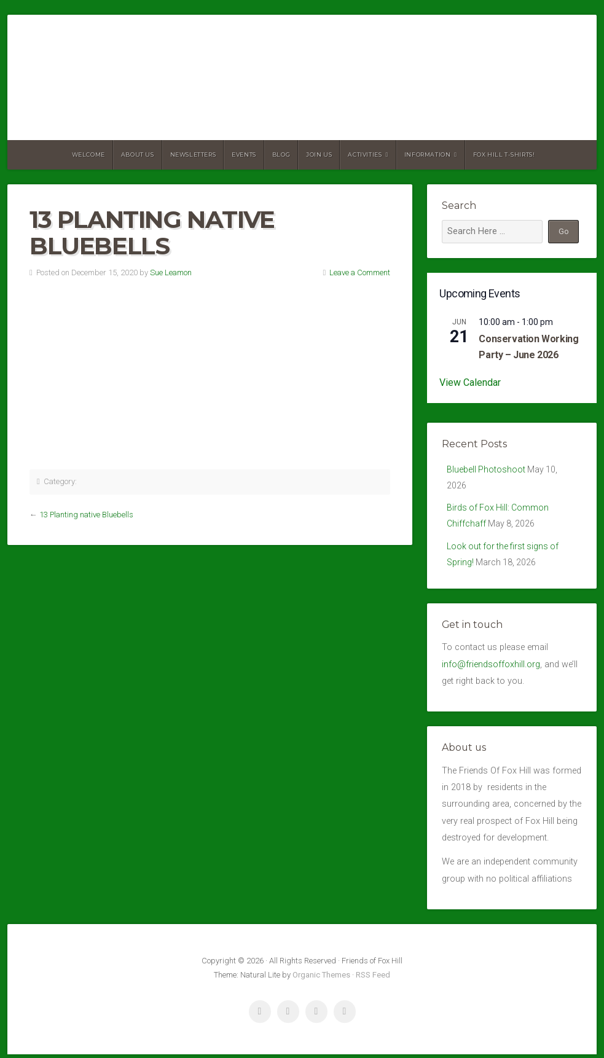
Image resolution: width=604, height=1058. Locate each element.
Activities (365, 154)
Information (427, 154)
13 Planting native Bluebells (86, 514)
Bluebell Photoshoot (486, 469)
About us (137, 154)
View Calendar (470, 382)
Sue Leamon (171, 272)
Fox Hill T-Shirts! (504, 154)
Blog (281, 154)
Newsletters (193, 154)
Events (244, 154)
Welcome (88, 154)
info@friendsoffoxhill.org (491, 668)
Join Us (319, 154)
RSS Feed (373, 979)
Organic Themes (321, 979)
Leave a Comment (359, 272)
